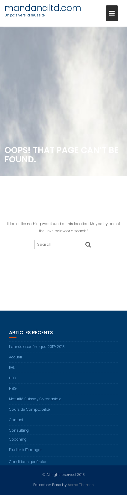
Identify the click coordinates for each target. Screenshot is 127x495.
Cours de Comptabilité (29, 412)
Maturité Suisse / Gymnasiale (35, 402)
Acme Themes (81, 484)
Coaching (18, 442)
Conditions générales (28, 465)
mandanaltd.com (42, 8)
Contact (16, 423)
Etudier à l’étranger (25, 453)
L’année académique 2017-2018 (37, 349)
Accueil (15, 360)
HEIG (13, 391)
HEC (12, 381)
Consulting (19, 433)
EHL (12, 370)
